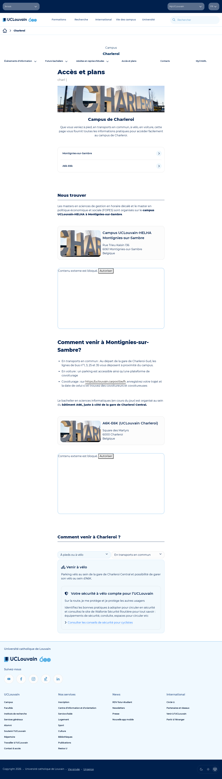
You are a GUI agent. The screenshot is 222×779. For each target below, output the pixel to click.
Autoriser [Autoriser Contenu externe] (106, 270)
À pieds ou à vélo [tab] (84, 554)
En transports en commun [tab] (138, 554)
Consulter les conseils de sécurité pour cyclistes (100, 622)
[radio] (201, 769)
